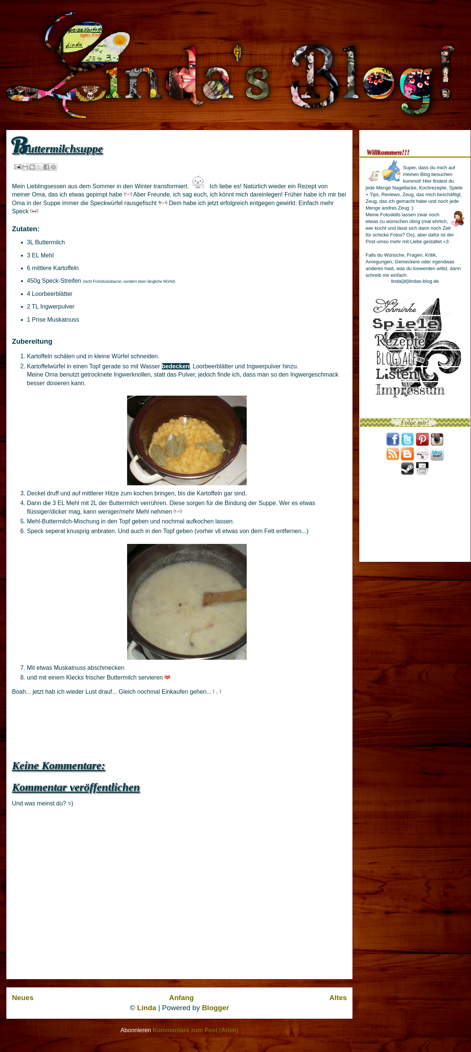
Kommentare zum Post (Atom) (195, 1030)
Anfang (181, 998)
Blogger (215, 1008)
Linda (146, 1008)
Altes (338, 998)
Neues (23, 998)
